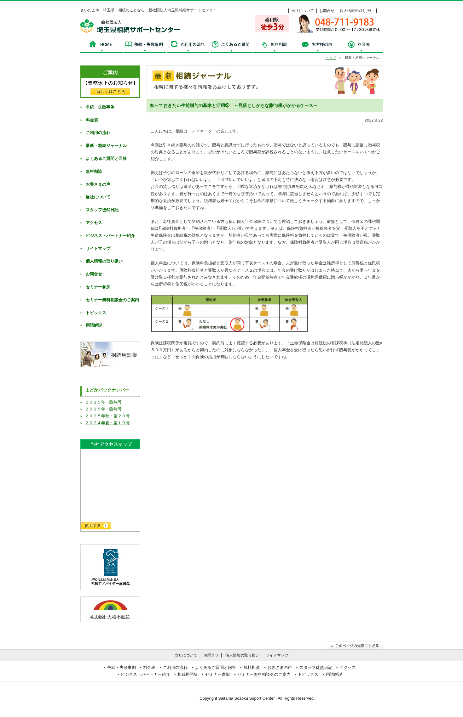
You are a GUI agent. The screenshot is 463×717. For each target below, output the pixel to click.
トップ (331, 57)
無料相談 (274, 46)
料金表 (361, 46)
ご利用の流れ (188, 46)
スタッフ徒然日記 (102, 209)
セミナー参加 (98, 287)
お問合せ (326, 10)
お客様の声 (317, 46)
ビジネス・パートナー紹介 (110, 235)
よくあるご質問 (231, 46)
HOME (101, 46)
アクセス (94, 222)
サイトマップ (98, 248)
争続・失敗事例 (144, 46)
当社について (302, 10)
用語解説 (94, 325)
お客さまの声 (98, 184)
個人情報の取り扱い (357, 10)
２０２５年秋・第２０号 (107, 416)
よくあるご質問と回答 (106, 158)
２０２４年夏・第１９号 (107, 423)
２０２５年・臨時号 (103, 402)
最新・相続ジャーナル (106, 145)
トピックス (96, 312)
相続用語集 (187, 674)
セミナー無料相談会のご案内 (112, 299)
